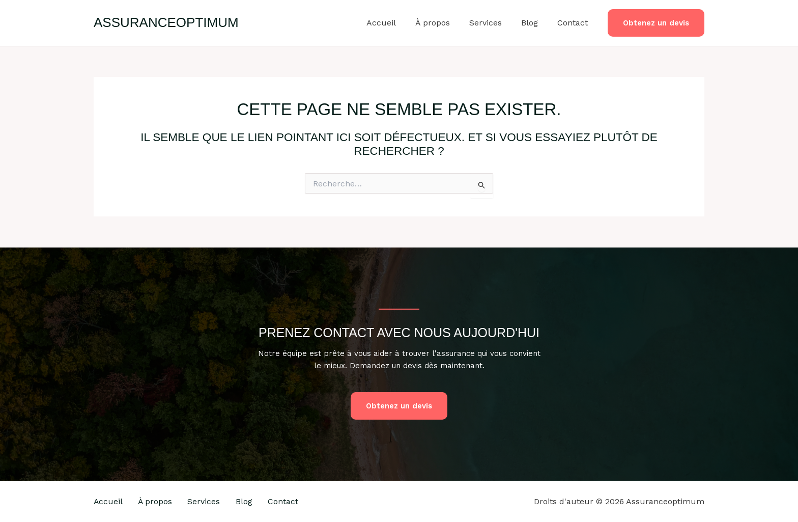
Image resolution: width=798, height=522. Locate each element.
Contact (574, 23)
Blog (534, 23)
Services (493, 23)
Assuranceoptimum (166, 22)
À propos (443, 23)
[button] (656, 23)
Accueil (395, 23)
